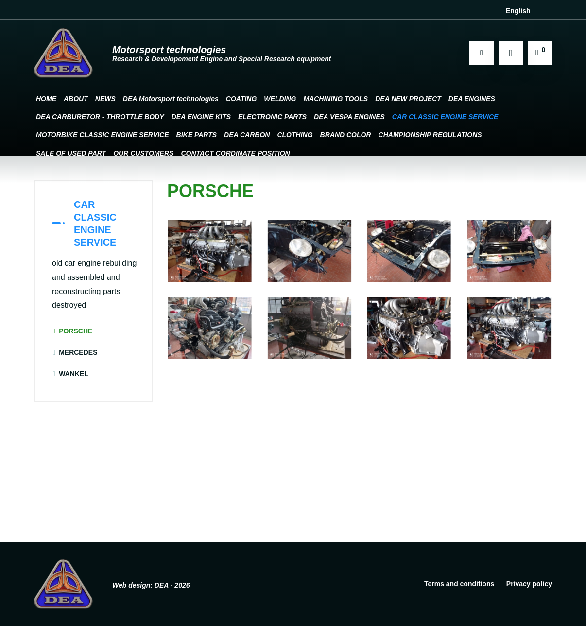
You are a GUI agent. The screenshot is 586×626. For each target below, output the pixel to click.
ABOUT (76, 99)
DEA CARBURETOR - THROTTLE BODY (100, 117)
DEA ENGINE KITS (201, 117)
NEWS (105, 99)
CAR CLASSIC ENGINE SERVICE (445, 117)
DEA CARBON (247, 135)
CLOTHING (294, 135)
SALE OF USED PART (71, 153)
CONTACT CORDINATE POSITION (235, 153)
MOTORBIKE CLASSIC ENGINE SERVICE (102, 135)
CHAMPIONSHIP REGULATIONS (430, 135)
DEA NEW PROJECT (408, 99)
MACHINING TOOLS (335, 99)
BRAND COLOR (345, 135)
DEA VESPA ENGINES (349, 117)
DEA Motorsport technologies (171, 99)
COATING (241, 99)
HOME (46, 99)
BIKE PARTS (196, 135)
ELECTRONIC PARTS (272, 117)
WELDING (280, 99)
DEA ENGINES (471, 99)
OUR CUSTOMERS (143, 153)
